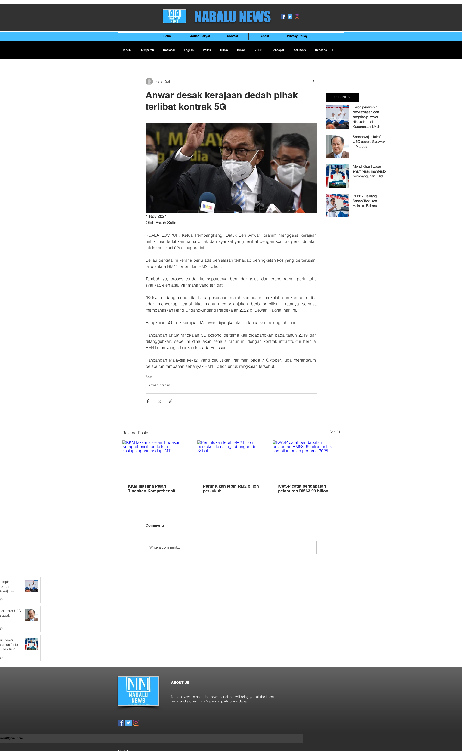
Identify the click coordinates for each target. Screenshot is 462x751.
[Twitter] (290, 16)
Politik (207, 50)
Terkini (126, 50)
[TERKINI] (342, 97)
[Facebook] (283, 16)
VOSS (258, 50)
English (189, 50)
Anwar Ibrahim (159, 385)
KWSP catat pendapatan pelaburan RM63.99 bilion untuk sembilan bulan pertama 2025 (303, 488)
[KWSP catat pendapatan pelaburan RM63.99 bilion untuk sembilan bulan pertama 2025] (306, 459)
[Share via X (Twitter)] (159, 401)
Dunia (224, 50)
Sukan (241, 50)
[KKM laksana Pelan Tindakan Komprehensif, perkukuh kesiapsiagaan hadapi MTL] (156, 459)
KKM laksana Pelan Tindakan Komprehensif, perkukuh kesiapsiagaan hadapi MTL (152, 488)
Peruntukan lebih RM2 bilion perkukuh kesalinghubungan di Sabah (231, 488)
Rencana (321, 50)
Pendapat (278, 50)
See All (335, 432)
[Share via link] (170, 401)
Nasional (169, 50)
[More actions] (314, 81)
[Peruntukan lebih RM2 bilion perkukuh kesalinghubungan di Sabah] (231, 459)
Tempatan (147, 50)
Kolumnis (299, 50)
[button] (334, 50)
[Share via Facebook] (148, 401)
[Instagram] (297, 16)
